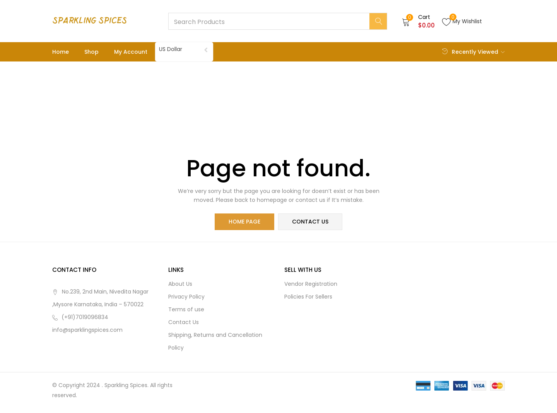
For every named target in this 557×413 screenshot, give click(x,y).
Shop (91, 52)
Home (60, 52)
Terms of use (186, 310)
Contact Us (183, 322)
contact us (310, 222)
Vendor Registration (310, 284)
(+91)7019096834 (85, 317)
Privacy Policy (186, 297)
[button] (418, 21)
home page (244, 222)
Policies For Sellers (308, 297)
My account (130, 52)
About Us (180, 284)
